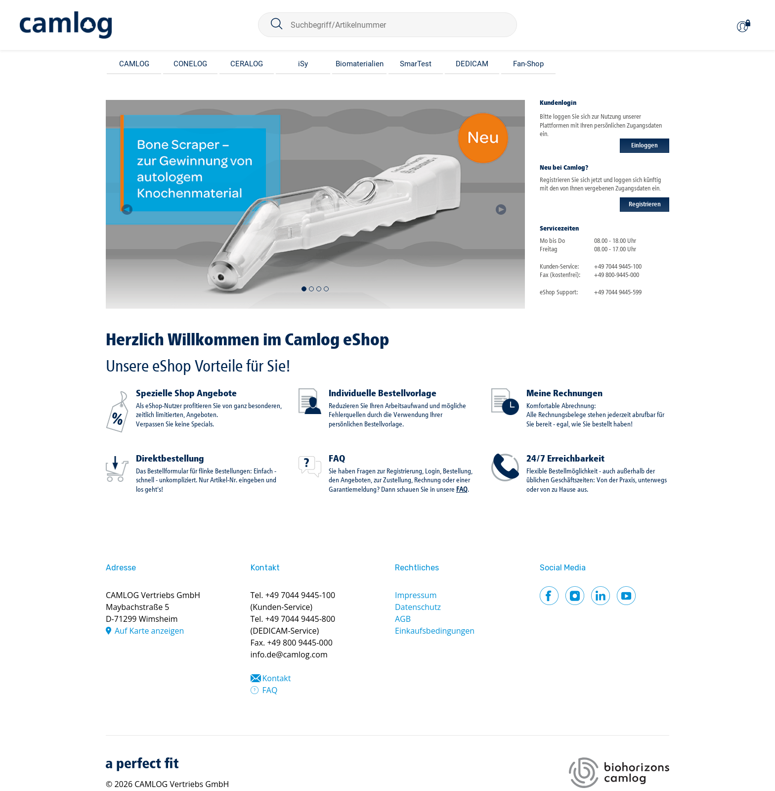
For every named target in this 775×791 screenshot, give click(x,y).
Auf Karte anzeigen (149, 630)
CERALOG (246, 63)
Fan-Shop (528, 63)
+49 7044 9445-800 (300, 618)
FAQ (337, 459)
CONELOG (190, 63)
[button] (127, 204)
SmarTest (415, 63)
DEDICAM (472, 63)
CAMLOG (134, 63)
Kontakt (276, 678)
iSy (303, 63)
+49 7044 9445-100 (300, 595)
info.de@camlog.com (289, 654)
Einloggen (644, 145)
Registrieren (645, 204)
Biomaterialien (360, 63)
